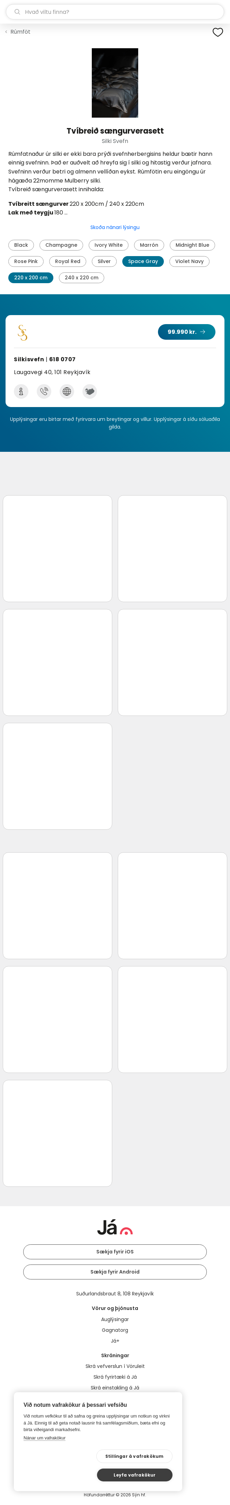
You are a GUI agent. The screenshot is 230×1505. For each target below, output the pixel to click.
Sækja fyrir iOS (115, 1251)
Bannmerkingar (115, 1398)
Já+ (115, 1340)
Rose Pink (26, 261)
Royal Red (67, 261)
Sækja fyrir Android (115, 1271)
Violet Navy (189, 261)
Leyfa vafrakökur (139, 1474)
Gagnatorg (115, 1330)
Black (21, 245)
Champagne (61, 245)
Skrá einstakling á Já (115, 1387)
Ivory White (109, 245)
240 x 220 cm (81, 277)
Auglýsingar (115, 1319)
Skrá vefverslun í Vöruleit (115, 1366)
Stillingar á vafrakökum (68, 1475)
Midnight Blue (192, 245)
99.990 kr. (182, 332)
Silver (104, 261)
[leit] (115, 12)
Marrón (149, 245)
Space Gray (143, 261)
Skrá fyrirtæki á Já (115, 1376)
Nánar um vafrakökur (44, 1456)
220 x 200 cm (30, 277)
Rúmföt (20, 32)
